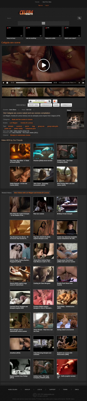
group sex (41, 126)
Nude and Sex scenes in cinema (22, 119)
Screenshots (46, 105)
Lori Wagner (14, 123)
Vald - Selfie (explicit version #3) (19, 131)
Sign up (40, 5)
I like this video (30, 101)
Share (56, 105)
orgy (33, 126)
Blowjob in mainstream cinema (20, 135)
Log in (47, 5)
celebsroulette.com (49, 394)
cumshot (19, 126)
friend (69, 110)
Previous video (7, 132)
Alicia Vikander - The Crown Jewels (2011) (25, 132)
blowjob (10, 126)
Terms (65, 389)
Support (52, 389)
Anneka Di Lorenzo (27, 123)
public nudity (18, 128)
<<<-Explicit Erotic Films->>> (67, 82)
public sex (8, 128)
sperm (27, 126)
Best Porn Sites (47, 2)
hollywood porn (31, 128)
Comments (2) (66, 105)
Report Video (33, 105)
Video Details (21, 105)
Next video (6, 131)
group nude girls (52, 126)
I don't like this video (49, 101)
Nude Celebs (12, 389)
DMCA (77, 389)
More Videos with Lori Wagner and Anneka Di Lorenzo (31, 193)
